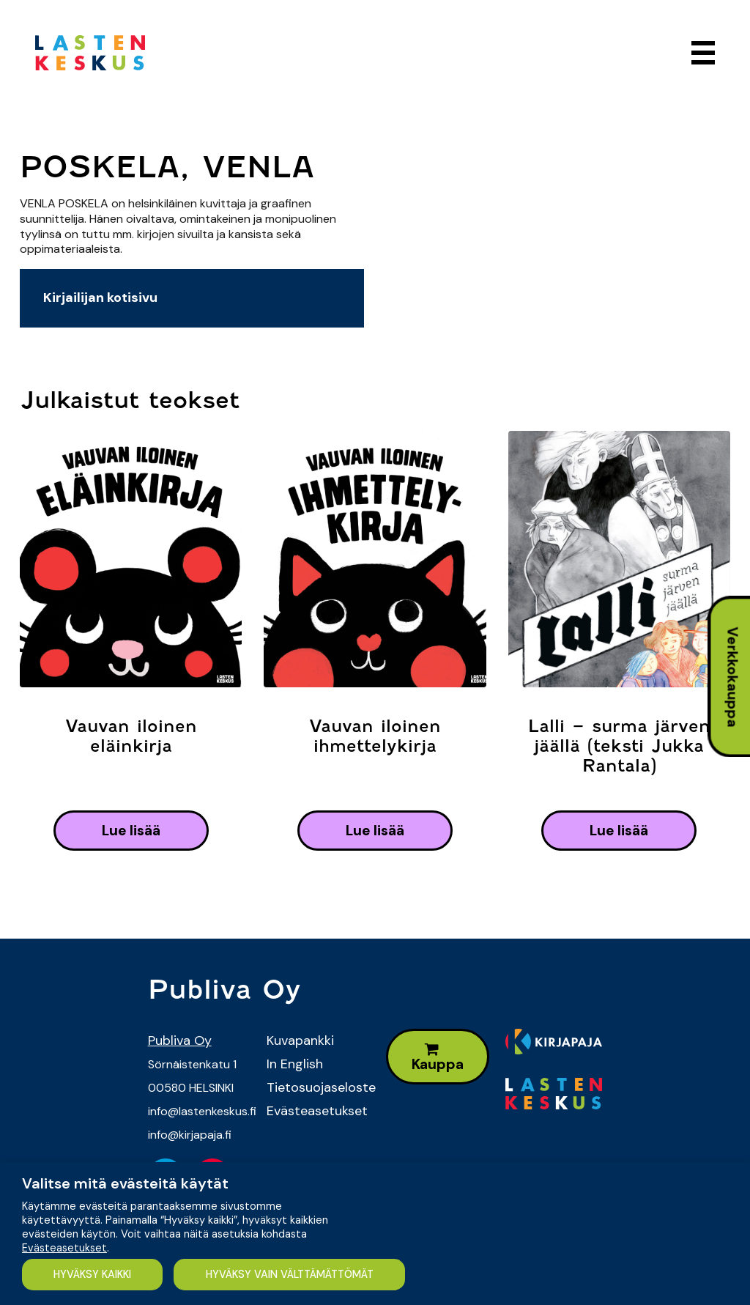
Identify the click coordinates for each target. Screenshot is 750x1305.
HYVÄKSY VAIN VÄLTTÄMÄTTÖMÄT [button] (290, 1274)
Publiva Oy (180, 1040)
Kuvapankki (300, 1040)
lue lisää (131, 830)
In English (295, 1064)
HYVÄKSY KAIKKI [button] (92, 1274)
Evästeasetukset (315, 1111)
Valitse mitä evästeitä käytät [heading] (125, 1183)
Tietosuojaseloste (315, 1087)
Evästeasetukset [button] (64, 1248)
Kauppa (438, 1057)
